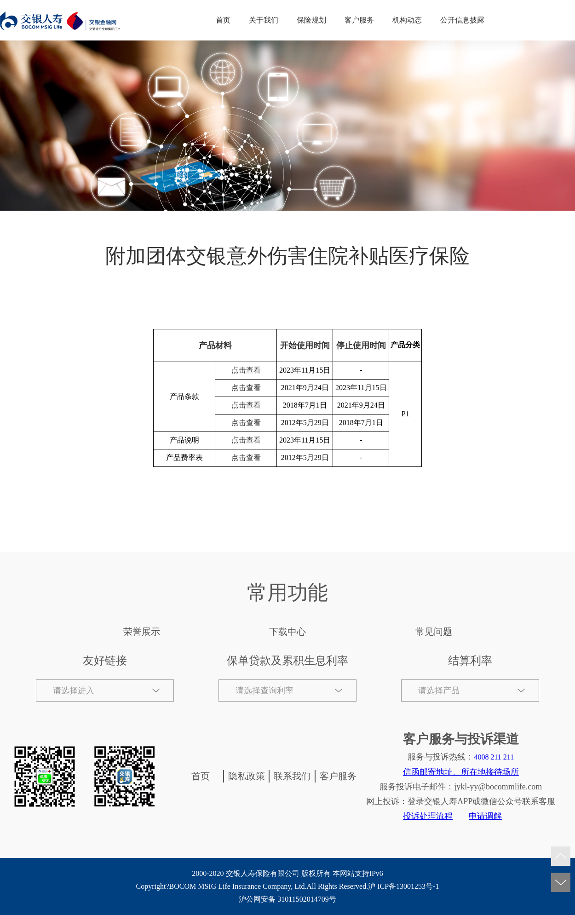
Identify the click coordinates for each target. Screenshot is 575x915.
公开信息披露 (462, 20)
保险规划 (311, 20)
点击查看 (246, 370)
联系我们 (292, 776)
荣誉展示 (141, 632)
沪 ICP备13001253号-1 (403, 886)
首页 (223, 20)
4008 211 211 (494, 757)
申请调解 (485, 816)
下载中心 (287, 632)
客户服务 (359, 20)
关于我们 (263, 20)
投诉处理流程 (428, 816)
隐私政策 (246, 776)
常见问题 (433, 632)
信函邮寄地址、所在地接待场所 (461, 772)
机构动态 (407, 20)
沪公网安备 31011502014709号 (287, 899)
